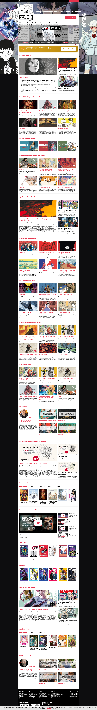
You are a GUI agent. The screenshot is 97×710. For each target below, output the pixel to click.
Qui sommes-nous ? (74, 691)
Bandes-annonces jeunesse (57, 694)
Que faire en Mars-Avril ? (27, 197)
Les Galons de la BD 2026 (27, 280)
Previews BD (31, 697)
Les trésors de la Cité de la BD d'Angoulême (32, 441)
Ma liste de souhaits (46, 704)
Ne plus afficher (55, 708)
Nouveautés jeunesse (55, 696)
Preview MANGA (24, 629)
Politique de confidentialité (73, 696)
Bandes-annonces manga (44, 694)
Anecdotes (21, 693)
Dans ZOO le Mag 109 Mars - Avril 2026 (31, 97)
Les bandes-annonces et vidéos (29, 510)
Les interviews (23, 407)
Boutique (58, 22)
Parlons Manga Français (27, 587)
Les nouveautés (24, 483)
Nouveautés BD (32, 696)
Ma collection (45, 703)
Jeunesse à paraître (55, 693)
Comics (40, 486)
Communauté (43, 22)
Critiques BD (31, 695)
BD (43, 24)
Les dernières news (25, 55)
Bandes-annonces (23, 694)
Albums (28, 22)
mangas (46, 24)
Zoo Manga (22, 565)
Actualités (21, 22)
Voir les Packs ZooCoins (68, 49)
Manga (49, 486)
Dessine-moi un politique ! (27, 238)
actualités (39, 24)
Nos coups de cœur (25, 364)
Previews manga (42, 697)
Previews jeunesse (55, 697)
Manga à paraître (42, 693)
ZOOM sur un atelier (25, 656)
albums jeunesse (55, 24)
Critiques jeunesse (55, 695)
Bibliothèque (35, 22)
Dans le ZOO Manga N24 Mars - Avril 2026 (32, 155)
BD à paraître (31, 693)
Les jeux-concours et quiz (27, 138)
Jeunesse (58, 486)
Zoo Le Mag (22, 542)
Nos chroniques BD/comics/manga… (30, 322)
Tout (23, 486)
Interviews (21, 696)
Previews (21, 698)
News (20, 697)
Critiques (21, 695)
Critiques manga (42, 695)
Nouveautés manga (43, 696)
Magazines (51, 22)
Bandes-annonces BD (33, 694)
